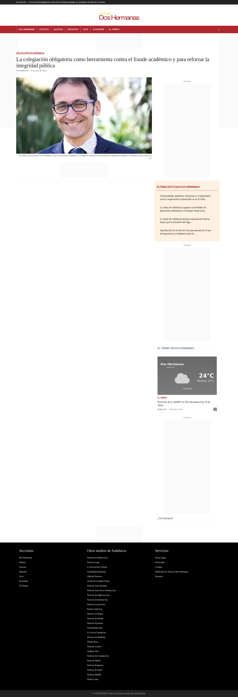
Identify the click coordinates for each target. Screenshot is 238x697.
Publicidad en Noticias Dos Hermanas (171, 572)
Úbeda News (92, 642)
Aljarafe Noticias (94, 576)
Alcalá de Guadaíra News (98, 581)
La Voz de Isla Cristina (97, 567)
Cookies (158, 567)
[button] (219, 29)
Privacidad (159, 562)
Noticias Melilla (94, 674)
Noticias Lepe (93, 562)
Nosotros (159, 576)
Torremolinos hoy (95, 628)
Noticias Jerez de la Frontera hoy (101, 590)
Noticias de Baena (95, 614)
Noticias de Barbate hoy (97, 600)
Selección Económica (30, 53)
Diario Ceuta (92, 679)
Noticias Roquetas (95, 665)
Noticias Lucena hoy (96, 604)
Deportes (73, 29)
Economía (98, 29)
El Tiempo (114, 29)
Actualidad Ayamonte (96, 572)
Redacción (24, 71)
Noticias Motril (94, 660)
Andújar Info (93, 651)
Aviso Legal (160, 558)
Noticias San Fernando (97, 586)
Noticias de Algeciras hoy (98, 595)
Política (44, 29)
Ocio (85, 29)
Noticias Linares (94, 646)
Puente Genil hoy (94, 609)
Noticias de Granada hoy (98, 656)
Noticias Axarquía (95, 623)
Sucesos (58, 29)
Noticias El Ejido (94, 670)
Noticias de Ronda (95, 618)
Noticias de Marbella (96, 637)
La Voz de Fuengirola (96, 632)
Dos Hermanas (27, 29)
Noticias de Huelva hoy (97, 558)
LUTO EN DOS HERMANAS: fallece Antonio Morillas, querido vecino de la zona (67, 2)
